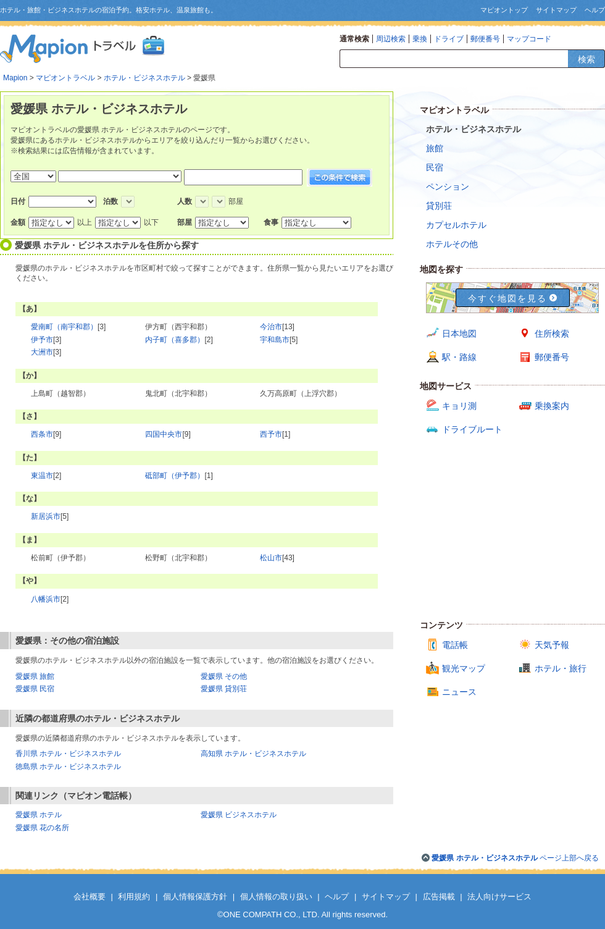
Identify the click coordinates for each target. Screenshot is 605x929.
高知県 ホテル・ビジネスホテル (253, 753)
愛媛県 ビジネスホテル (239, 814)
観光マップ (463, 668)
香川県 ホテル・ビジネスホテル (68, 753)
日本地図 (459, 333)
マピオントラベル (65, 78)
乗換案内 (552, 406)
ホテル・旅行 (560, 668)
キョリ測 (459, 406)
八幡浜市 (45, 599)
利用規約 (134, 896)
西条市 (42, 434)
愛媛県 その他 (224, 676)
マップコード (529, 39)
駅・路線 (459, 357)
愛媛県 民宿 (34, 688)
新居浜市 (45, 516)
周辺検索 (391, 39)
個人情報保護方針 (195, 896)
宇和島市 (275, 339)
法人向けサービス (499, 896)
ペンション (447, 186)
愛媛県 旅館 (34, 676)
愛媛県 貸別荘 (224, 688)
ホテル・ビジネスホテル (144, 78)
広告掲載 (439, 896)
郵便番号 (485, 39)
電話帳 (455, 645)
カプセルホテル (456, 225)
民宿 (434, 167)
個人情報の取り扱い (276, 896)
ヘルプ (595, 10)
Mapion (15, 78)
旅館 (434, 148)
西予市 (271, 434)
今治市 (271, 326)
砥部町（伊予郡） (174, 475)
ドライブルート (472, 429)
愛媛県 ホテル (38, 814)
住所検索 (552, 333)
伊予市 (42, 339)
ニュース (459, 692)
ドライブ (449, 39)
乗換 (419, 39)
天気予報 (552, 645)
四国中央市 (163, 434)
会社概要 (89, 896)
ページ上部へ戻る (515, 858)
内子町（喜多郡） (174, 339)
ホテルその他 (452, 244)
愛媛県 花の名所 (42, 827)
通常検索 (354, 39)
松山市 (271, 557)
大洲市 (42, 352)
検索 (586, 59)
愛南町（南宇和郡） (64, 326)
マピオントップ (504, 10)
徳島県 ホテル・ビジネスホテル (68, 766)
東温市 (42, 475)
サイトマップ (556, 10)
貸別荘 (439, 206)
